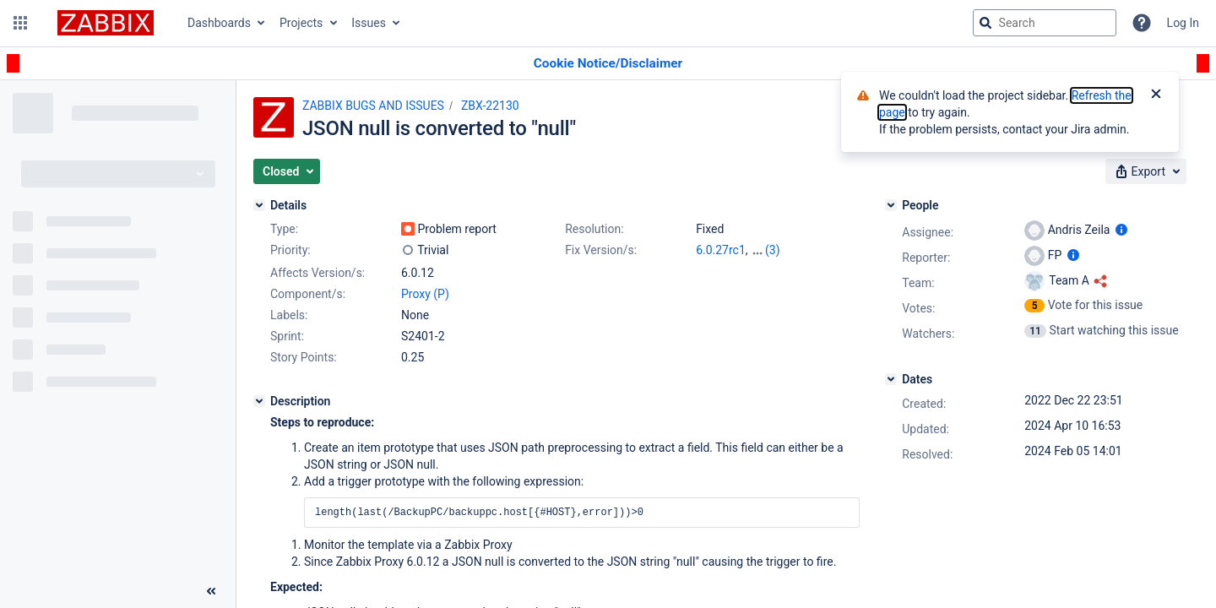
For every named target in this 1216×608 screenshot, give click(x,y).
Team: (918, 283)
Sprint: (287, 336)
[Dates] (891, 379)
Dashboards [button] (219, 23)
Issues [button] (368, 23)
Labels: (288, 315)
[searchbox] (1044, 22)
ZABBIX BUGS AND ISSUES (373, 105)
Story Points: (303, 357)
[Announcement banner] (608, 63)
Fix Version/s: (601, 250)
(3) (772, 250)
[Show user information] (1121, 229)
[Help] (1141, 22)
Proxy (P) (425, 294)
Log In (1183, 23)
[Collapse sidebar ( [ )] (211, 591)
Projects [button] (301, 23)
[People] (891, 205)
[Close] (1156, 95)
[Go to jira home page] (105, 23)
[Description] (259, 401)
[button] (20, 23)
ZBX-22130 (490, 105)
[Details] (259, 205)
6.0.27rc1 (721, 250)
